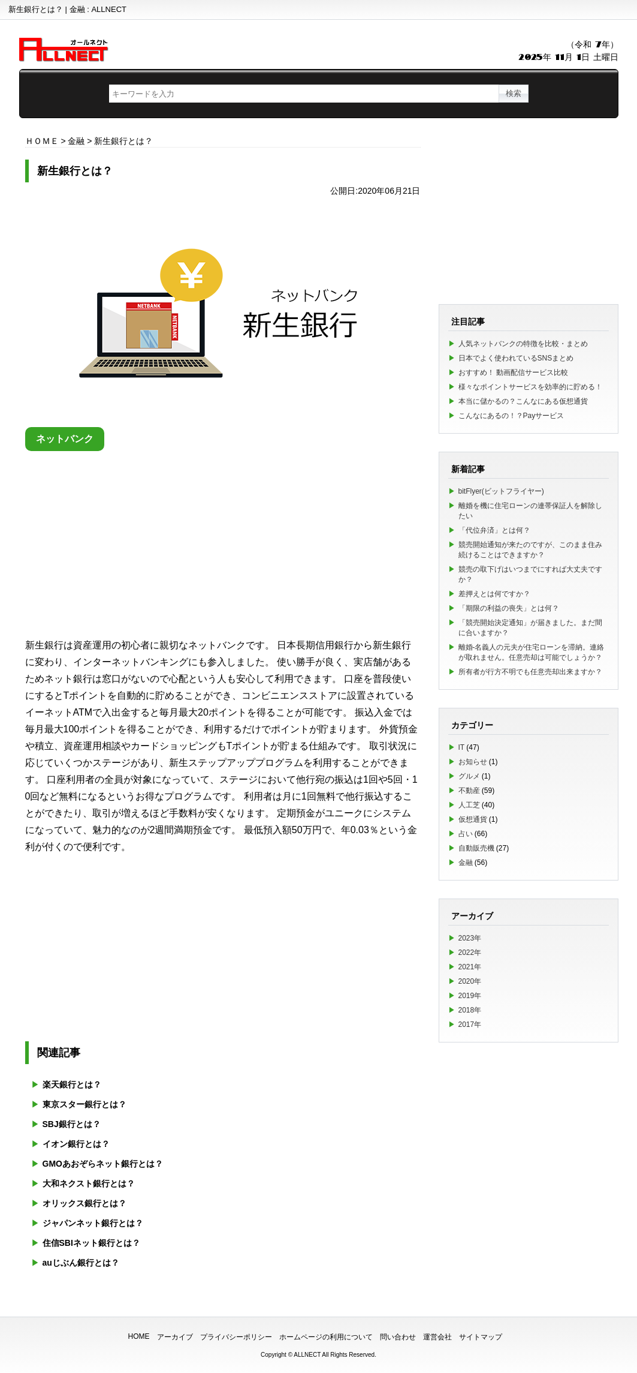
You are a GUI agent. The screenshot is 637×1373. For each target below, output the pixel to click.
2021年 (470, 967)
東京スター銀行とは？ (84, 1104)
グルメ (469, 776)
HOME (139, 1336)
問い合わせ (398, 1337)
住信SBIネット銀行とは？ (91, 1243)
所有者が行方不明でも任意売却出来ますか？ (530, 672)
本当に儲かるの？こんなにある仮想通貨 (523, 401)
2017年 (470, 1024)
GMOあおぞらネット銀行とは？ (103, 1163)
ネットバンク (64, 439)
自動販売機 (476, 848)
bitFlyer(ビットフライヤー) (501, 491)
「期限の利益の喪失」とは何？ (508, 608)
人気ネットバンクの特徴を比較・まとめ (523, 344)
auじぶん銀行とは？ (81, 1262)
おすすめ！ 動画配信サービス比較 (513, 372)
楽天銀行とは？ (72, 1084)
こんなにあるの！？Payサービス (511, 415)
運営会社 (437, 1337)
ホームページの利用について (326, 1337)
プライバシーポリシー (236, 1337)
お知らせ (472, 762)
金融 (465, 862)
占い (465, 834)
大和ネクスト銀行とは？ (89, 1183)
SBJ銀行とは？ (72, 1124)
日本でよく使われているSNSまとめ (516, 358)
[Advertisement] (223, 541)
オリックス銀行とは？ (84, 1203)
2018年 (470, 1010)
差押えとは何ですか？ (494, 594)
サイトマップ (480, 1337)
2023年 (470, 938)
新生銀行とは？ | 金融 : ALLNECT (67, 9)
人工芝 (469, 805)
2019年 (470, 996)
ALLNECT (307, 1354)
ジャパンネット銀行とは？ (93, 1223)
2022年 (470, 952)
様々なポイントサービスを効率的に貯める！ (530, 387)
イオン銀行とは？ (76, 1144)
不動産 (469, 790)
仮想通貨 (472, 819)
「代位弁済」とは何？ (494, 530)
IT (461, 747)
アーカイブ (175, 1337)
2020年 (470, 981)
